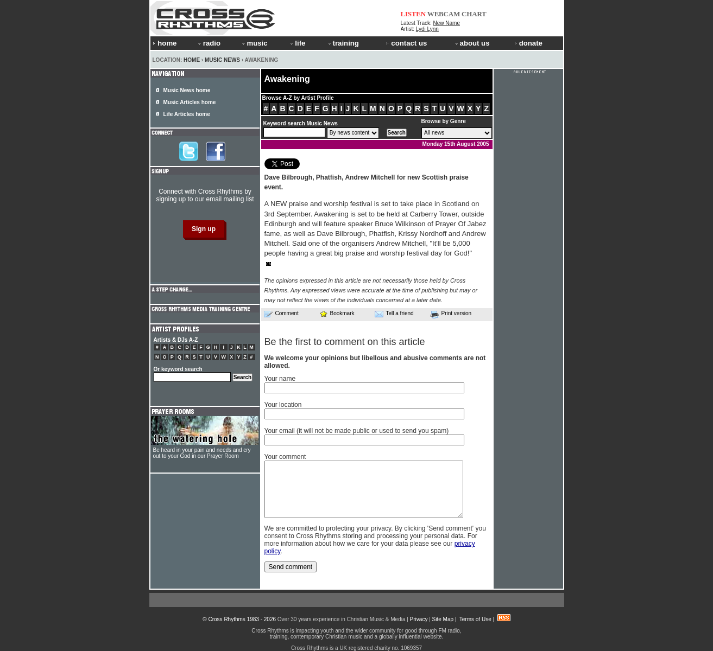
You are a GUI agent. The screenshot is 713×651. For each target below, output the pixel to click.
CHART (474, 14)
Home (192, 60)
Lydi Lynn (427, 29)
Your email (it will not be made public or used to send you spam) (356, 431)
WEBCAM (443, 14)
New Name (446, 23)
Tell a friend (394, 313)
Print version (451, 314)
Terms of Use (475, 619)
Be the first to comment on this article (344, 341)
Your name (280, 378)
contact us (406, 43)
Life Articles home (186, 114)
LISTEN (413, 14)
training (342, 43)
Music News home (187, 90)
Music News (222, 60)
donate (528, 43)
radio (208, 43)
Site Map (442, 619)
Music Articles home (189, 102)
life (296, 43)
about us (471, 43)
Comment (281, 313)
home (164, 43)
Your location (283, 405)
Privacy (419, 619)
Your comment (285, 457)
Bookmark (337, 313)
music (254, 43)
